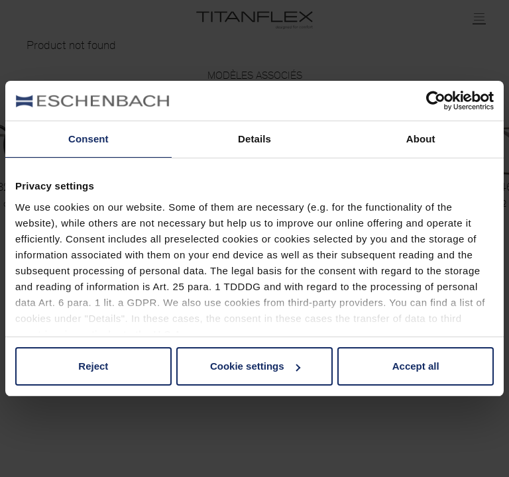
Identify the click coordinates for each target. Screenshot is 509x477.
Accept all (415, 366)
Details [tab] (254, 138)
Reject (93, 366)
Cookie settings (255, 366)
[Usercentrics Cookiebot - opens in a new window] (436, 101)
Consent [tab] (88, 138)
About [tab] (420, 138)
